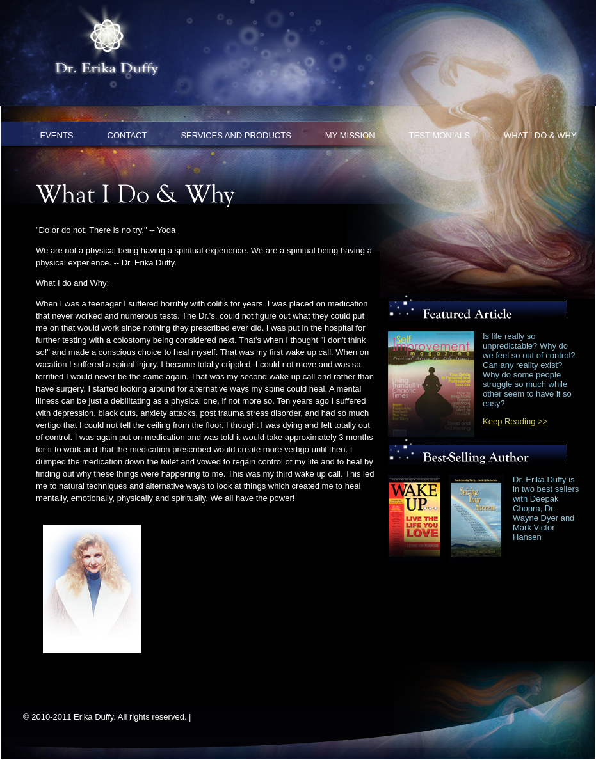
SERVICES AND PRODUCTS (236, 135)
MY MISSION (350, 135)
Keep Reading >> (515, 421)
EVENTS (57, 135)
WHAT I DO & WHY (540, 135)
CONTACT (127, 135)
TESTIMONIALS (439, 135)
